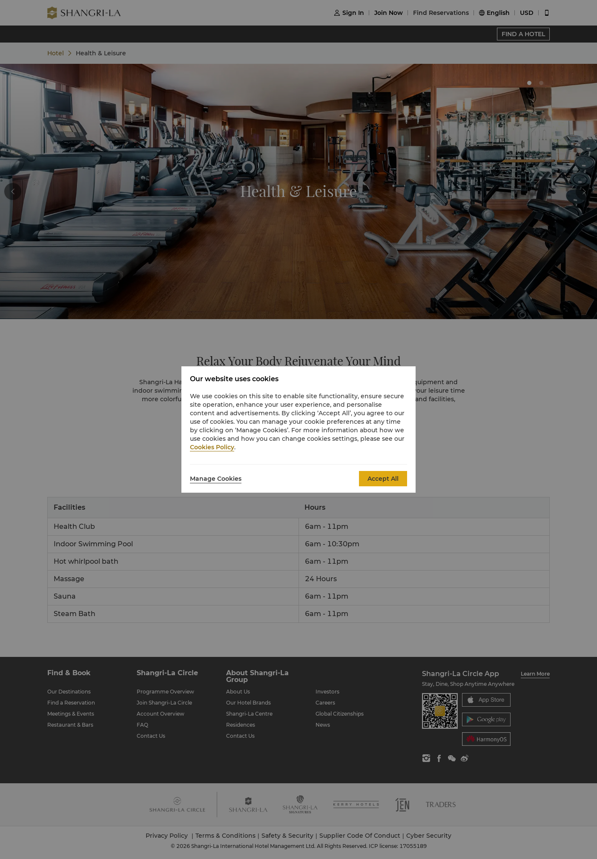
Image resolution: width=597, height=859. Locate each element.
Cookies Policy (212, 447)
